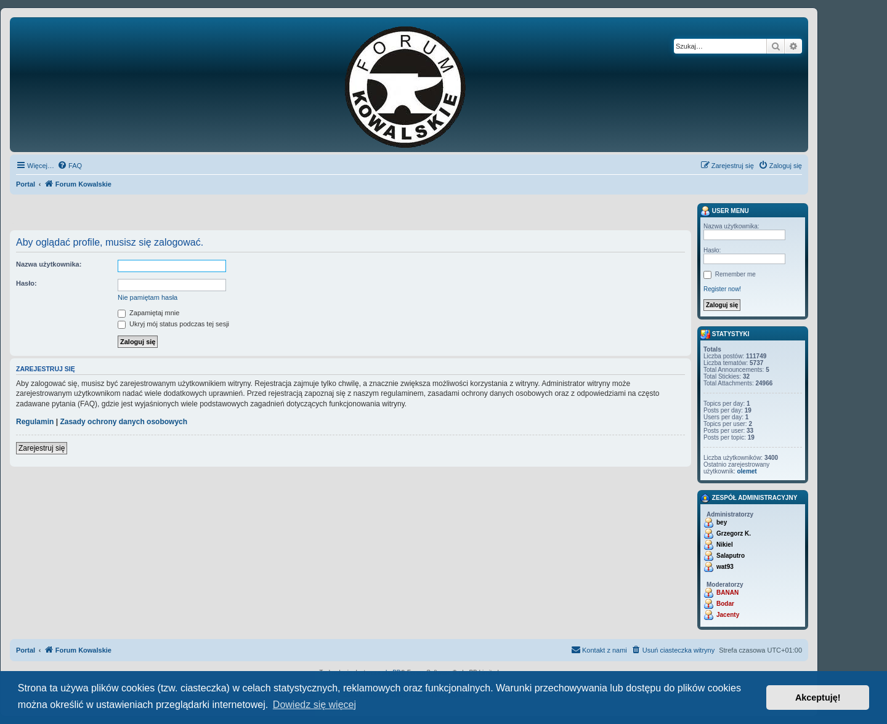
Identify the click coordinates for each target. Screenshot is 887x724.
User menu (724, 211)
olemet (746, 471)
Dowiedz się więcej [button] (314, 704)
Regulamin (35, 421)
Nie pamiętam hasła (147, 297)
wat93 (725, 566)
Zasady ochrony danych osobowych (123, 421)
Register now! (722, 289)
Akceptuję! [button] (818, 697)
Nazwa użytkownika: (48, 264)
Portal (25, 184)
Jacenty (727, 614)
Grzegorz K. (733, 533)
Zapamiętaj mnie (148, 312)
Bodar (725, 603)
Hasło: (26, 283)
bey (721, 522)
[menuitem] (69, 165)
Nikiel (724, 544)
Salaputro (730, 555)
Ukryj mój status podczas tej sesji (173, 324)
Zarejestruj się (41, 448)
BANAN (727, 592)
